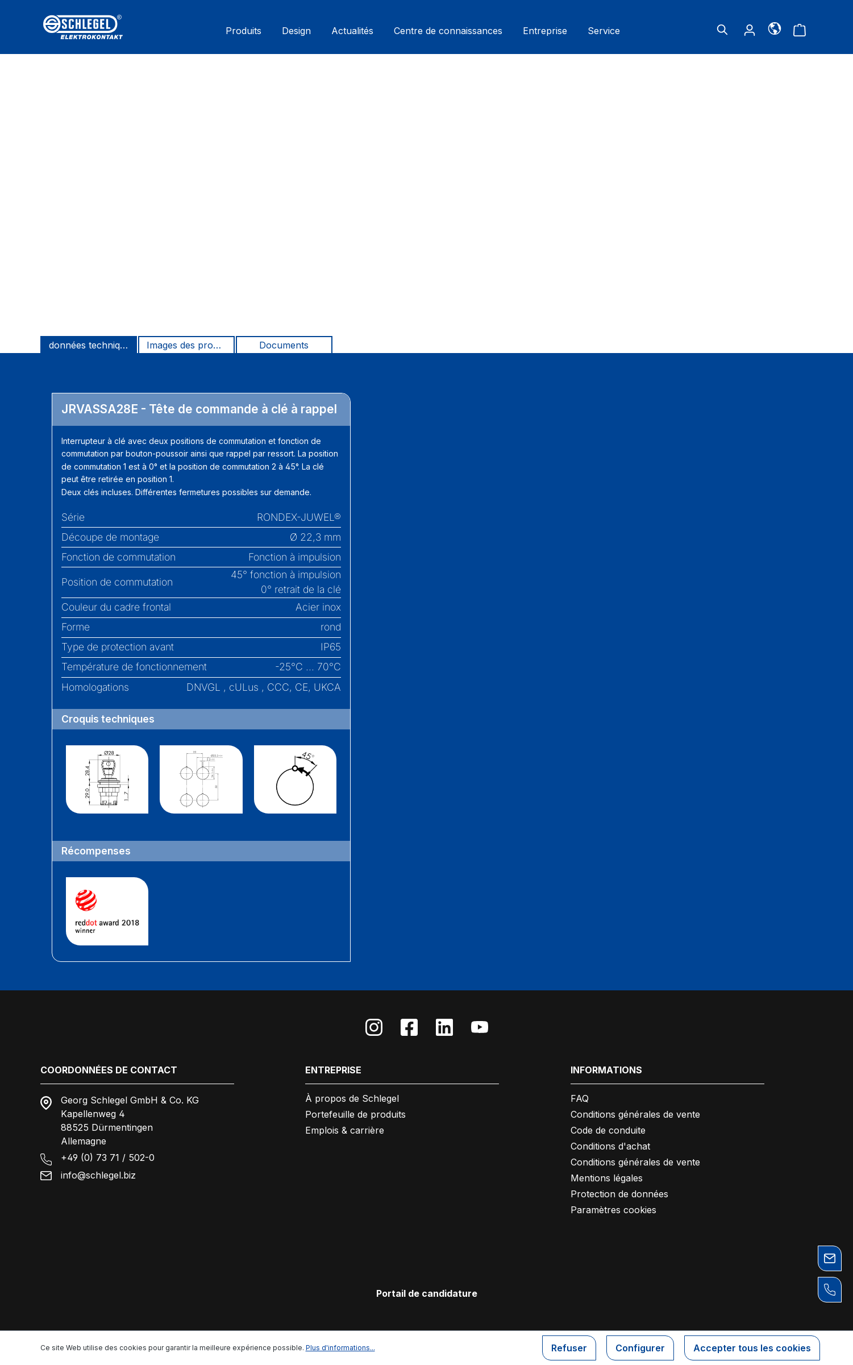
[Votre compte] (749, 29)
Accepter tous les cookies (752, 1348)
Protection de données (619, 1194)
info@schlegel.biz (98, 1175)
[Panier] (799, 29)
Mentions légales (607, 1178)
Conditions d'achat (610, 1146)
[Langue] (774, 28)
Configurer (640, 1348)
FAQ (580, 1098)
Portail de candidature (426, 1293)
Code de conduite (608, 1130)
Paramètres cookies (613, 1209)
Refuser (569, 1348)
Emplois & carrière (344, 1130)
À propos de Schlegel (352, 1098)
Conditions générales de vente (635, 1114)
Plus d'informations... (340, 1347)
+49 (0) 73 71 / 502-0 (108, 1157)
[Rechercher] (722, 29)
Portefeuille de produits (355, 1114)
